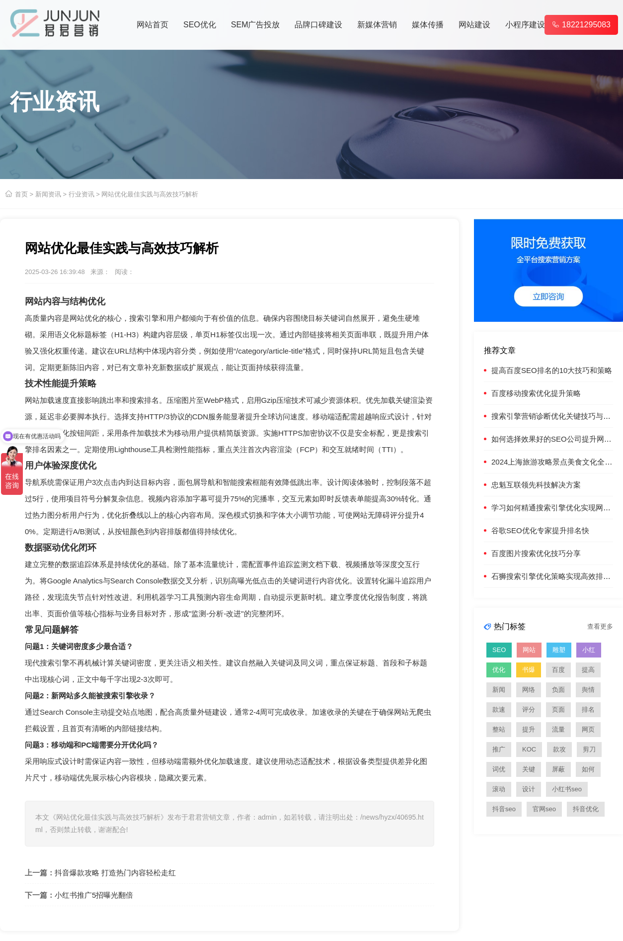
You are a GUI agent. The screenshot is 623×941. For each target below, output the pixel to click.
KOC (529, 749)
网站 (529, 650)
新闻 (498, 689)
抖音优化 (586, 809)
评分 (528, 709)
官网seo (544, 809)
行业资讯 (81, 194)
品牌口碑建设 (318, 24)
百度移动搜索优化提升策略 (536, 393)
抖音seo (504, 809)
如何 (588, 769)
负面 (558, 689)
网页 (588, 729)
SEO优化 (199, 24)
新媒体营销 (377, 24)
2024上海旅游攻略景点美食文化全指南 (555, 462)
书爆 (528, 669)
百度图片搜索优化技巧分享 (536, 553)
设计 (528, 789)
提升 (528, 729)
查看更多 (600, 626)
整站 (498, 729)
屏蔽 (558, 769)
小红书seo (567, 789)
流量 (558, 729)
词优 (498, 769)
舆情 (588, 689)
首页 (21, 194)
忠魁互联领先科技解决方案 (536, 484)
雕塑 (558, 650)
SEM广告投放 (255, 24)
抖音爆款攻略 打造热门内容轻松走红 (115, 872)
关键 (528, 769)
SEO (499, 650)
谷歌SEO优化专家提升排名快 (540, 530)
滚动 (498, 789)
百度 (558, 669)
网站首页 (152, 24)
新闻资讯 (48, 194)
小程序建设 (525, 24)
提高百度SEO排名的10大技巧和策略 (551, 370)
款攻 (559, 749)
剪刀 (589, 749)
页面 (558, 709)
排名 (588, 709)
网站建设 (474, 24)
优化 (498, 669)
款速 (498, 709)
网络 (528, 689)
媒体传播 (428, 24)
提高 (588, 669)
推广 (498, 749)
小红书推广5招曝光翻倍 (94, 895)
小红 (588, 650)
